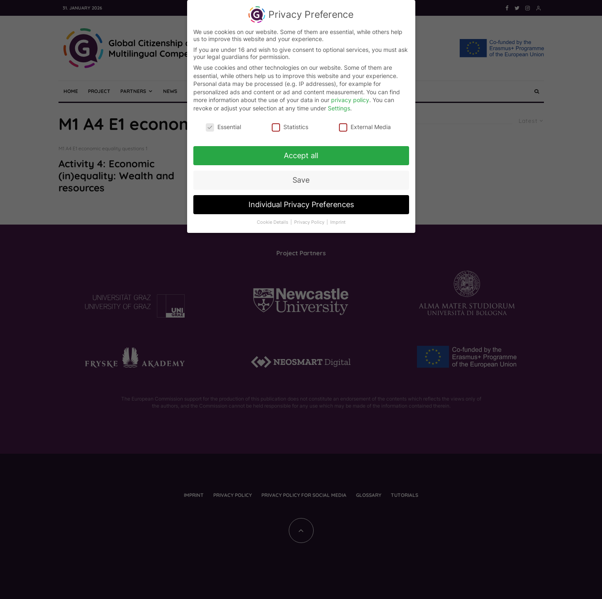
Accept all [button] (301, 151)
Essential (223, 122)
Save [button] (301, 176)
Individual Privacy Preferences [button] (301, 200)
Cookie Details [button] (273, 218)
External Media (365, 122)
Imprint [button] (338, 218)
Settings (339, 104)
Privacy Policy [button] (310, 218)
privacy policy (350, 96)
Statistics (290, 122)
